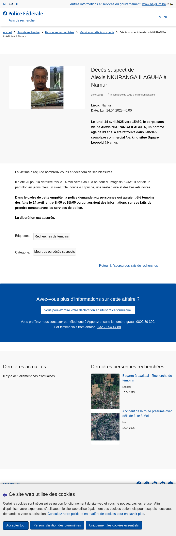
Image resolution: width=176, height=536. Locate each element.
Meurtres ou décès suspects (97, 32)
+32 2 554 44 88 (109, 327)
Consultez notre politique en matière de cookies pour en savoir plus (96, 513)
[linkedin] (154, 483)
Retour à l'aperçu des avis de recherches (128, 265)
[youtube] (162, 483)
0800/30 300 (145, 321)
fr (11, 4)
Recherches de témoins (52, 236)
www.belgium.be (154, 4)
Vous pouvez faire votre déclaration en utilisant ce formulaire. (88, 310)
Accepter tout (15, 525)
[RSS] (170, 483)
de (17, 4)
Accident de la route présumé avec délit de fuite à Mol (147, 413)
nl (5, 4)
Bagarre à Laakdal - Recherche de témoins (147, 378)
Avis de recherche (28, 32)
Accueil (7, 32)
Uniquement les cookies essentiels (114, 525)
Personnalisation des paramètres (57, 525)
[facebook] (139, 483)
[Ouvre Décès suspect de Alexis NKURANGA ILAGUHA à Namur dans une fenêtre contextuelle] (47, 87)
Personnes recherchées (59, 32)
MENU (166, 17)
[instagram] (146, 483)
